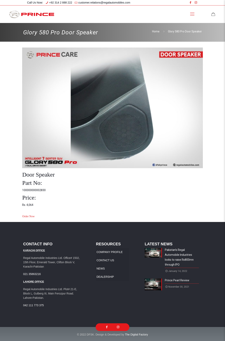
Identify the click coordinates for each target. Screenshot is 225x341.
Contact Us (105, 260)
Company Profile (109, 252)
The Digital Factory (136, 334)
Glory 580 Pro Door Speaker (185, 31)
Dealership (105, 276)
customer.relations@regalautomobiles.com (104, 2)
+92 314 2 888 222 (60, 2)
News (100, 268)
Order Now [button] (28, 216)
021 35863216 (32, 274)
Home (156, 31)
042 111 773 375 (33, 305)
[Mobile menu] (192, 14)
